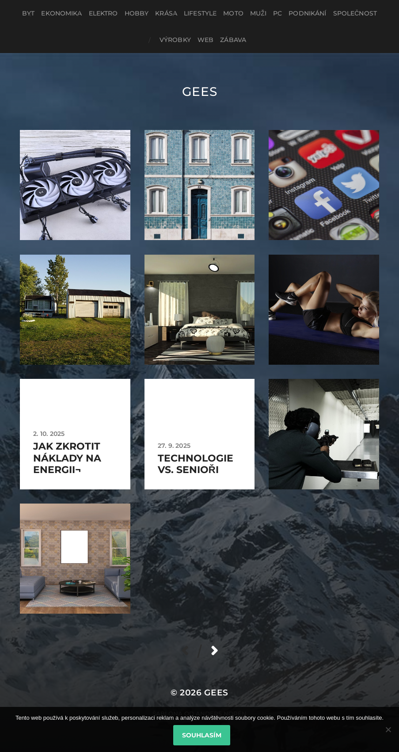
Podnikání (307, 13)
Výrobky (175, 40)
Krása (166, 13)
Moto (233, 13)
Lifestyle (200, 13)
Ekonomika (61, 13)
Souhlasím (201, 735)
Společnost (355, 13)
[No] (388, 729)
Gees (199, 91)
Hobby (137, 13)
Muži (258, 13)
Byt (28, 13)
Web (205, 40)
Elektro (103, 13)
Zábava (233, 40)
